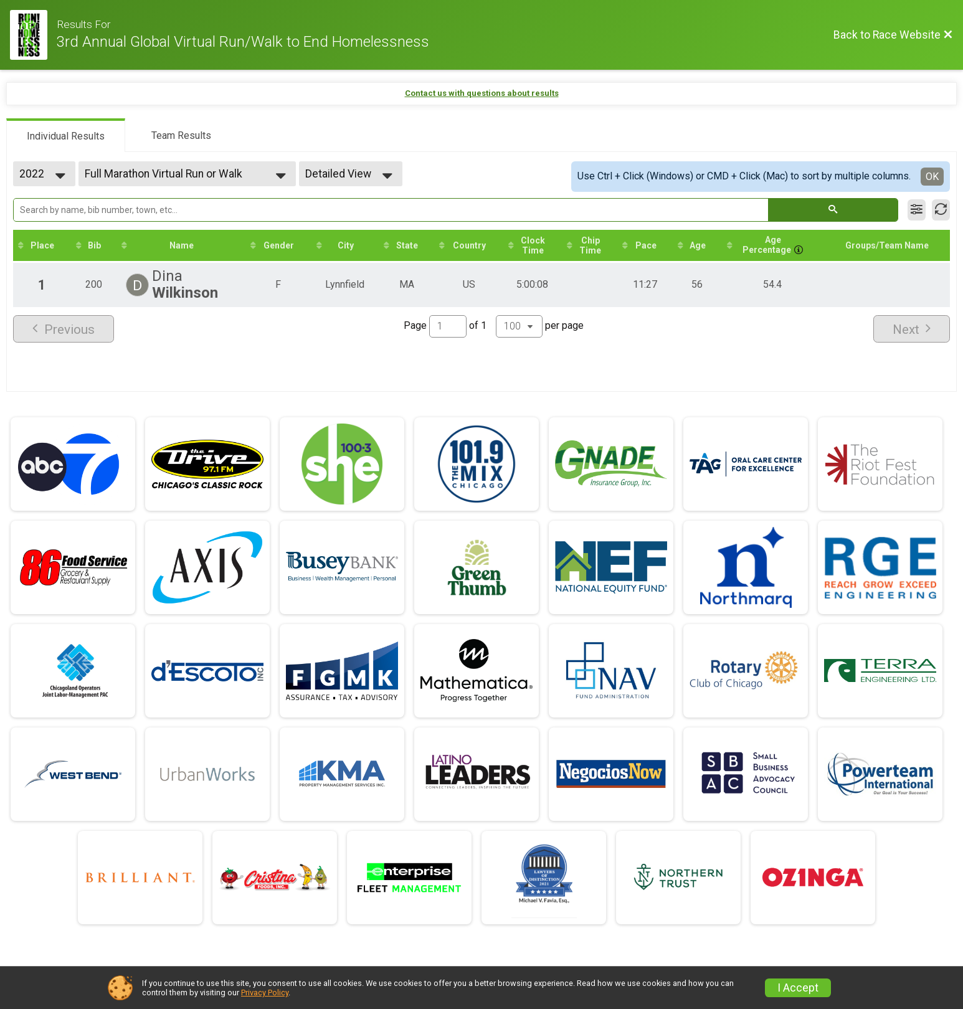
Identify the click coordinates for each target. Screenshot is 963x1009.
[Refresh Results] (941, 209)
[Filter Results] (917, 209)
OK (932, 176)
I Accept (797, 988)
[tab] (65, 135)
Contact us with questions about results (482, 93)
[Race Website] (33, 35)
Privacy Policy (264, 992)
